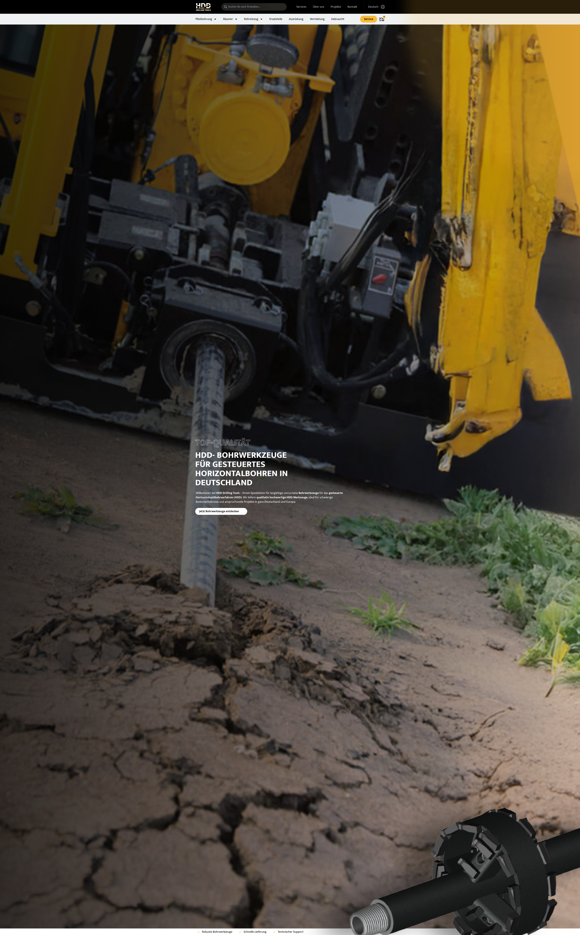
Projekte (336, 6)
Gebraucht (337, 19)
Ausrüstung (296, 19)
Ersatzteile (275, 19)
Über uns (318, 6)
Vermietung (317, 19)
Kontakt (352, 6)
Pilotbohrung (206, 19)
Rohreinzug (253, 19)
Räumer (230, 19)
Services (301, 6)
